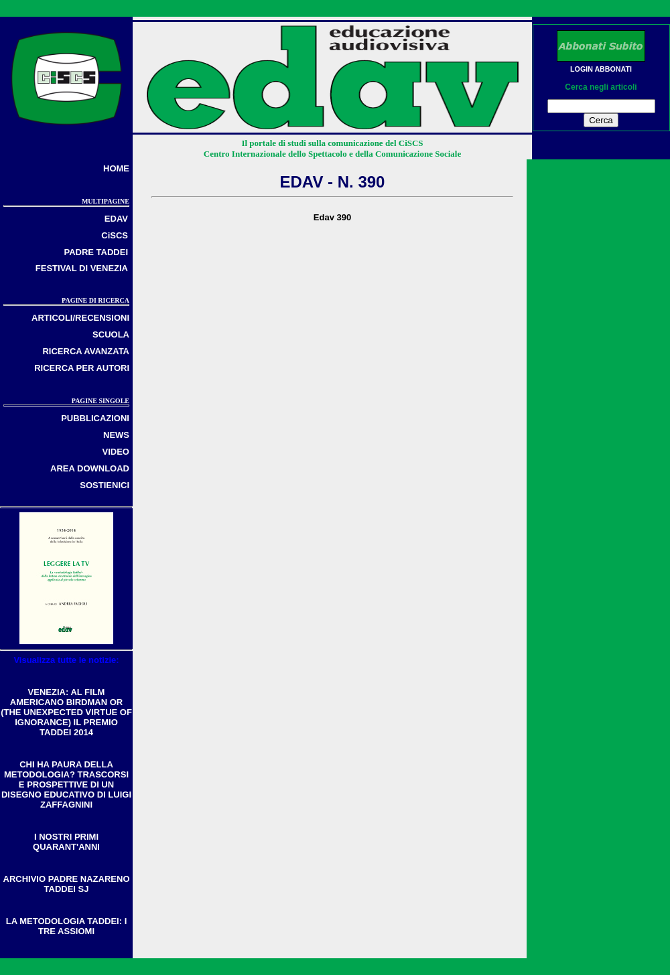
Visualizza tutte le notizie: (66, 660)
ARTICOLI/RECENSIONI (80, 318)
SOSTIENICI (104, 485)
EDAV (116, 219)
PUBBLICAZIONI (95, 418)
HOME (116, 168)
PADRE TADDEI (96, 252)
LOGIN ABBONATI (601, 69)
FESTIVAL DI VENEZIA (82, 268)
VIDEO (116, 452)
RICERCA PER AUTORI (81, 368)
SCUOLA (110, 334)
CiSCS (114, 235)
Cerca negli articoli (600, 87)
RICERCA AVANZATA (85, 351)
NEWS (116, 435)
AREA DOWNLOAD (89, 468)
